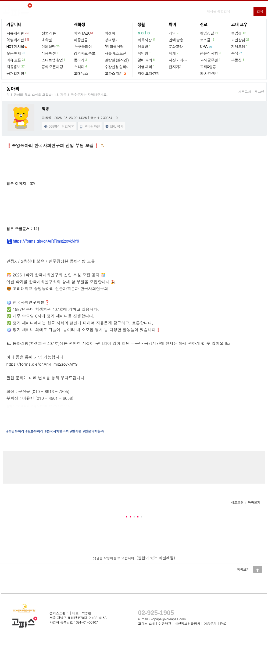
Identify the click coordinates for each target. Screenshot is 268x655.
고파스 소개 (146, 623)
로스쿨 (207, 39)
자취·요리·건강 (149, 73)
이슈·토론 (15, 59)
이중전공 (81, 40)
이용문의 (210, 623)
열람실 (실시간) (116, 60)
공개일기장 (16, 73)
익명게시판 (18, 39)
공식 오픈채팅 (52, 67)
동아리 (80, 59)
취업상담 (209, 33)
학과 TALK (84, 33)
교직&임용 (208, 67)
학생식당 (114, 46)
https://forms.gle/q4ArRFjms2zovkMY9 (42, 241)
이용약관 (164, 623)
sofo (144, 32)
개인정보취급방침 (187, 623)
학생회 (110, 33)
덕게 (174, 53)
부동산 (238, 59)
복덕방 (145, 53)
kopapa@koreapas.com (168, 619)
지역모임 (239, 46)
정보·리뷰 (48, 33)
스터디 (80, 66)
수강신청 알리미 (117, 67)
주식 (236, 53)
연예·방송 (176, 40)
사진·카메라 (178, 60)
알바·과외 (146, 59)
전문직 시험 (210, 53)
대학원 (46, 40)
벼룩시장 (147, 39)
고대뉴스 (81, 73)
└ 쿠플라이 (83, 47)
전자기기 (176, 67)
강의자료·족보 (84, 53)
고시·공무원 (210, 59)
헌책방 (144, 46)
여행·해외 (146, 66)
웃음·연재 (15, 53)
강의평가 (112, 40)
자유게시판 (18, 33)
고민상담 (240, 39)
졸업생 (238, 33)
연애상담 (50, 46)
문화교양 (176, 47)
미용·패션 (50, 53)
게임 (174, 33)
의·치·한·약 (209, 73)
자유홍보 (15, 66)
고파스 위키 (114, 73)
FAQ (223, 623)
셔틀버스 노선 (115, 53)
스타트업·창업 (53, 59)
